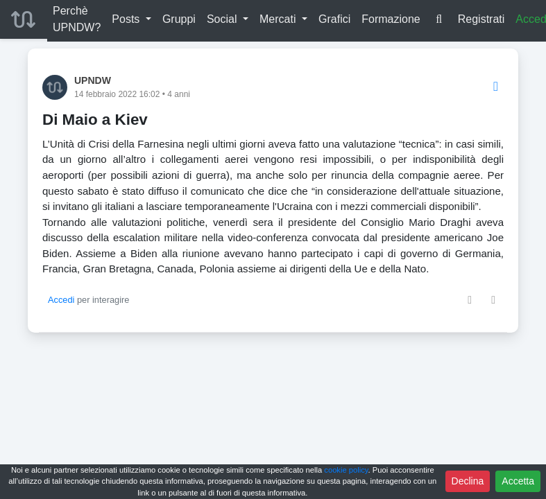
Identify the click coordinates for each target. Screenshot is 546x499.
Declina (468, 481)
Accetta (518, 481)
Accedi (61, 300)
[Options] (496, 87)
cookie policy (346, 470)
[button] (131, 19)
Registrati (481, 19)
